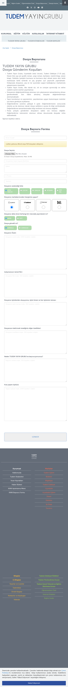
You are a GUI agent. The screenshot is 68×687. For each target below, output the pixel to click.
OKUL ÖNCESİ (9, 204)
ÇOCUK (25, 204)
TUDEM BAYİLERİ (53, 41)
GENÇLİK (36, 204)
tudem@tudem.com (34, 583)
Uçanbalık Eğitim (49, 506)
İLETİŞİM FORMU (16, 45)
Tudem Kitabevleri (17, 490)
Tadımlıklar (17, 537)
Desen (49, 510)
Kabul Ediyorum (34, 683)
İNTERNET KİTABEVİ (55, 34)
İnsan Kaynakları (17, 494)
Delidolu (49, 514)
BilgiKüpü (49, 494)
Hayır (9, 231)
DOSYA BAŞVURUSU (33, 45)
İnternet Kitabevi (49, 543)
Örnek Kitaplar (16, 541)
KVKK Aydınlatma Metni (17, 502)
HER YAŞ (60, 204)
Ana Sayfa (6, 61)
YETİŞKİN (49, 204)
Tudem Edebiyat (49, 498)
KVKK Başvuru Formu (17, 506)
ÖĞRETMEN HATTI (51, 45)
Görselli (10, 241)
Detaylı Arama (53, 3)
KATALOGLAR (38, 34)
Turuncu (49, 521)
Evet (21, 231)
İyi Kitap (49, 518)
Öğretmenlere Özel (28, 3)
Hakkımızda (16, 486)
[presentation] (20, 440)
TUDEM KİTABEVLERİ (36, 41)
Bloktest (49, 490)
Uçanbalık (49, 502)
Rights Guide (15, 3)
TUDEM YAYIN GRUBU (17, 41)
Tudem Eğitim (49, 486)
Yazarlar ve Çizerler (17, 533)
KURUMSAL (6, 34)
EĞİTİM (17, 34)
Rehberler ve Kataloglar (17, 545)
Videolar (17, 548)
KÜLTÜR (26, 34)
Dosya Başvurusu (41, 3)
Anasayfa (7, 3)
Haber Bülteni (17, 498)
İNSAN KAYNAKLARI (34, 49)
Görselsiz (24, 241)
